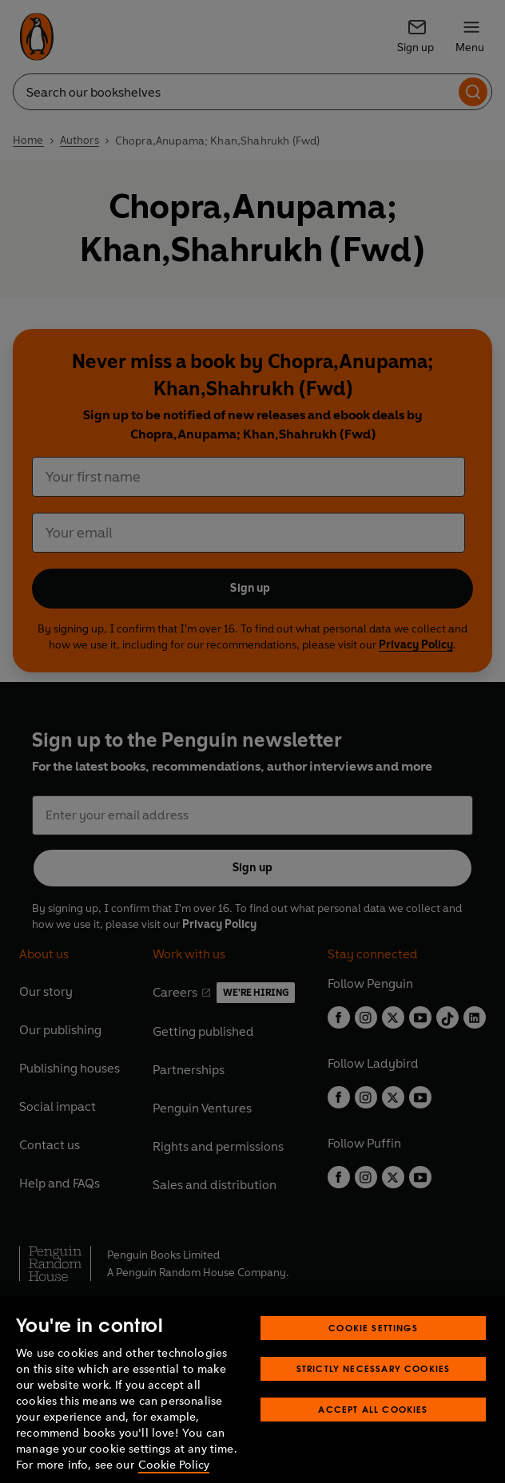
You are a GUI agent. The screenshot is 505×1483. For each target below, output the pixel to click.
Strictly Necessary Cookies (373, 1392)
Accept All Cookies (372, 1432)
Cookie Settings (373, 1351)
